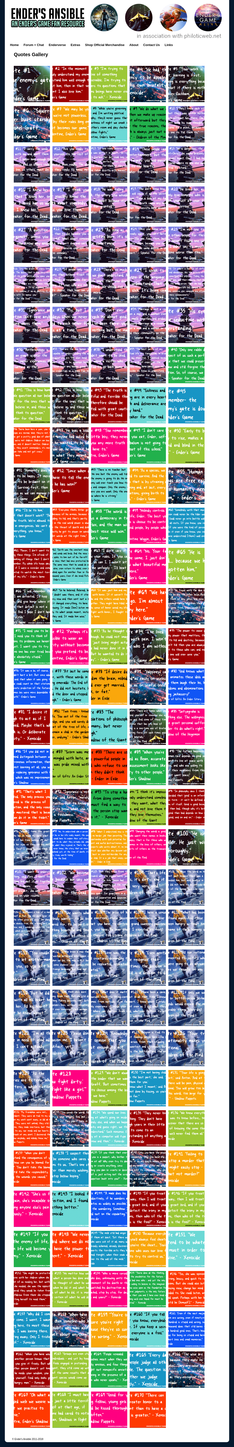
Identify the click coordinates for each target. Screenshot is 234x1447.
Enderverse (57, 45)
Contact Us (151, 45)
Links (169, 45)
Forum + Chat (34, 45)
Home (14, 45)
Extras (75, 45)
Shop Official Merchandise (104, 45)
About (134, 45)
